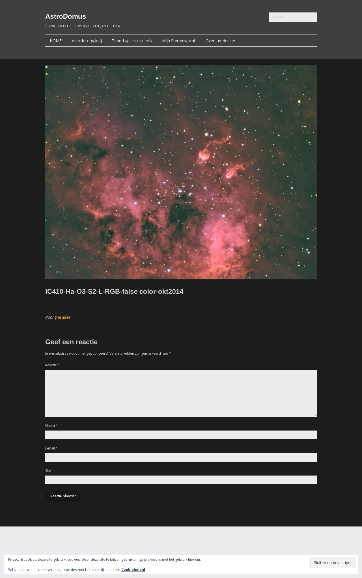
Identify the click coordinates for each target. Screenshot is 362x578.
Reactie (52, 365)
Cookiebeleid (133, 569)
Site (48, 470)
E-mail (51, 448)
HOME (56, 40)
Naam (51, 425)
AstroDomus (65, 16)
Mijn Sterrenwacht (178, 40)
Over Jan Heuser (220, 40)
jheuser (63, 317)
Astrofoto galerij (87, 40)
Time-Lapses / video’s (132, 40)
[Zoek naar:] (293, 17)
